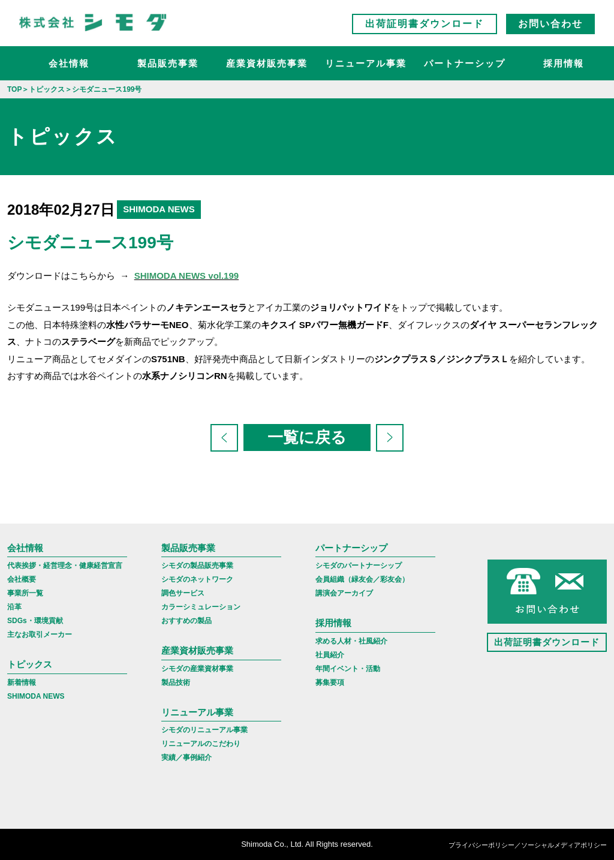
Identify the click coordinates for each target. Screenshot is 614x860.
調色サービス (182, 593)
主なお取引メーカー (39, 634)
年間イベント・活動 (347, 668)
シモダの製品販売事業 (197, 565)
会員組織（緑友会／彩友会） (362, 579)
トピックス (29, 664)
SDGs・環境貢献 (35, 621)
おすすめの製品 (186, 621)
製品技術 (175, 682)
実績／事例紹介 (186, 757)
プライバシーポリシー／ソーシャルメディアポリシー (528, 845)
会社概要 (21, 579)
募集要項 (329, 682)
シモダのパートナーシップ (358, 565)
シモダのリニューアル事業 (204, 730)
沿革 (14, 607)
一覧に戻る (307, 437)
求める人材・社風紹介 (351, 641)
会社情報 (69, 63)
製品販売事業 (167, 63)
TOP (14, 89)
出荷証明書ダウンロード (424, 24)
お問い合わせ (550, 24)
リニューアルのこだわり (200, 743)
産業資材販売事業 (267, 63)
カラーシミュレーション (200, 607)
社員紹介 (329, 655)
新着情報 (21, 682)
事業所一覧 (25, 593)
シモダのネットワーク (197, 579)
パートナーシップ (464, 63)
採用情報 (563, 63)
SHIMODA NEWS (36, 696)
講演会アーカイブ (344, 593)
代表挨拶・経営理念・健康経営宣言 (64, 565)
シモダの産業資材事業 (197, 668)
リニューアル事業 (366, 63)
